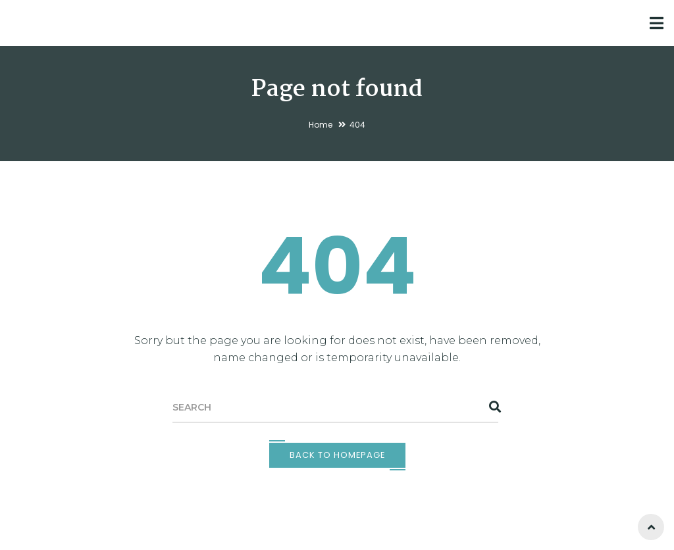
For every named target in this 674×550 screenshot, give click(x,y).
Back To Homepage (337, 455)
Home (320, 124)
